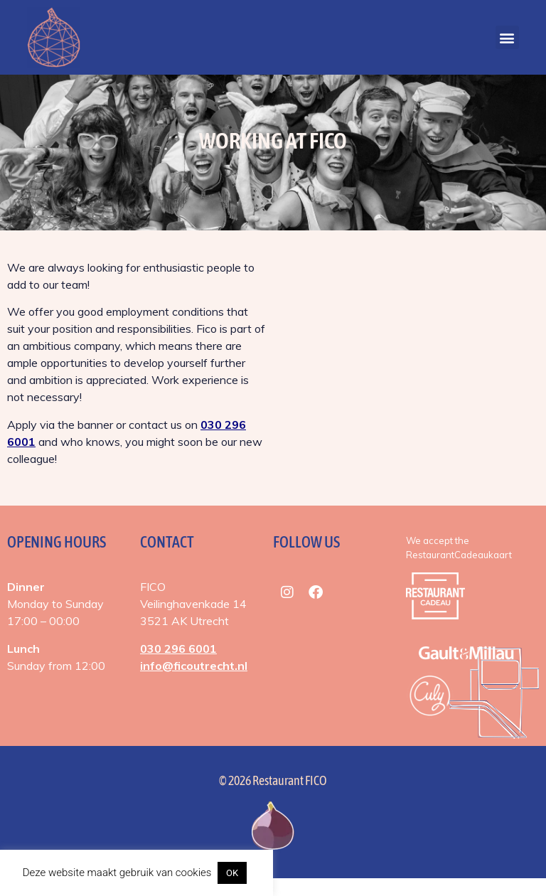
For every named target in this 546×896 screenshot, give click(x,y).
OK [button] (232, 873)
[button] (507, 37)
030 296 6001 (178, 666)
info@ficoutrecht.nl (193, 683)
